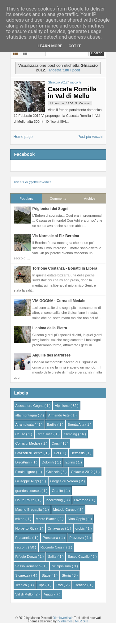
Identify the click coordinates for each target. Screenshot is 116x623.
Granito (58, 491)
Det (57, 453)
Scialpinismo (62, 566)
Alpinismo (63, 406)
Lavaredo (81, 500)
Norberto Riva (26, 528)
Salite (53, 556)
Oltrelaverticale (63, 618)
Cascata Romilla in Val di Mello (72, 92)
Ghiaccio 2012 (58, 82)
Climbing (71, 434)
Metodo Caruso (65, 509)
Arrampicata (25, 424)
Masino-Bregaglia (29, 509)
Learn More (50, 46)
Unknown (55, 103)
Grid (25, 53)
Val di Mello (24, 594)
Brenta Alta (76, 424)
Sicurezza (23, 575)
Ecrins (70, 462)
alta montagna (26, 415)
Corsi (56, 443)
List (15, 53)
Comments (58, 198)
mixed (20, 519)
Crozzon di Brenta (29, 453)
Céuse (20, 434)
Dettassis (78, 453)
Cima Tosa (45, 434)
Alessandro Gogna (30, 406)
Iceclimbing (55, 500)
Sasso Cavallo (79, 556)
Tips (41, 585)
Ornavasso (56, 528)
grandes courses (28, 491)
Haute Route (25, 500)
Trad (59, 585)
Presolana (51, 538)
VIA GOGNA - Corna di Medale (58, 301)
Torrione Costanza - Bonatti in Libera (64, 268)
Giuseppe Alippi (27, 481)
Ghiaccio (53, 472)
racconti (75, 82)
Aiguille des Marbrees (51, 355)
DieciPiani (23, 462)
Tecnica (21, 585)
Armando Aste (59, 415)
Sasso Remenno (28, 566)
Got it (74, 46)
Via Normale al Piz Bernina (55, 236)
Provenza (77, 538)
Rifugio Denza (26, 556)
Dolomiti (48, 462)
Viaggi (49, 594)
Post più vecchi (90, 136)
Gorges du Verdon (64, 481)
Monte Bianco (46, 519)
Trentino (80, 585)
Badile (52, 424)
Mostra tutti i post (64, 70)
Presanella (23, 538)
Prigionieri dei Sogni (50, 209)
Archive (90, 198)
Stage (46, 575)
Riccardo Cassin (53, 547)
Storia (67, 575)
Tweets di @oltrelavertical (33, 182)
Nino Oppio (77, 519)
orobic (80, 528)
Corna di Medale (28, 443)
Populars (26, 198)
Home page (23, 136)
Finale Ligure (25, 472)
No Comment (83, 103)
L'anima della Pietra (49, 328)
